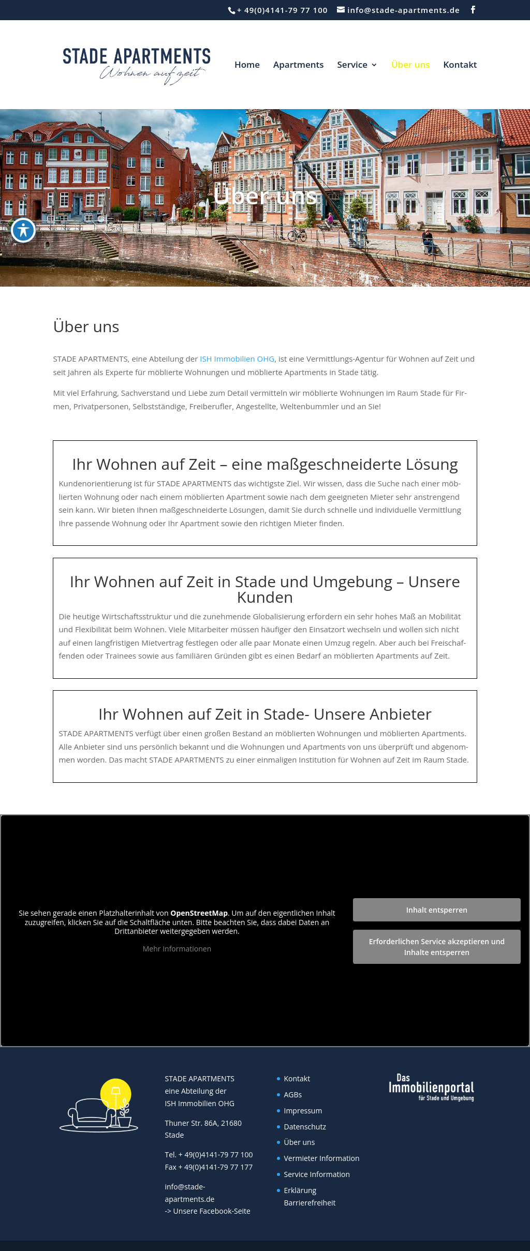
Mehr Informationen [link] (177, 949)
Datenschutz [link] (305, 1126)
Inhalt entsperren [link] (436, 910)
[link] (132, 63)
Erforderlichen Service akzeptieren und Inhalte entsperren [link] (437, 946)
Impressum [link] (303, 1110)
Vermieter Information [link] (322, 1158)
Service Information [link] (317, 1174)
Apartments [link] (298, 65)
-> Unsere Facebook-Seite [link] (207, 1211)
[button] (473, 10)
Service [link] (352, 65)
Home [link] (247, 65)
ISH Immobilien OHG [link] (236, 358)
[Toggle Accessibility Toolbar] (23, 230)
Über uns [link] (410, 65)
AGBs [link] (293, 1094)
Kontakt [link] (460, 65)
